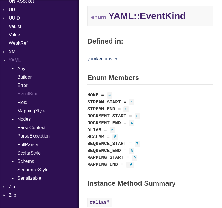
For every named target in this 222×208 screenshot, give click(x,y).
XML (13, 51)
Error (22, 85)
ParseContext (31, 127)
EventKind (27, 93)
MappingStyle (31, 110)
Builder (24, 77)
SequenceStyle (33, 169)
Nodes (24, 119)
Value (14, 34)
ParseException (33, 135)
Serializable (29, 178)
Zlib (12, 195)
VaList (15, 26)
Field (22, 102)
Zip (12, 186)
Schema (25, 161)
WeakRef (18, 43)
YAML (15, 60)
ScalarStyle (29, 153)
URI (13, 9)
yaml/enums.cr (102, 58)
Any (21, 68)
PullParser (28, 144)
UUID (14, 18)
